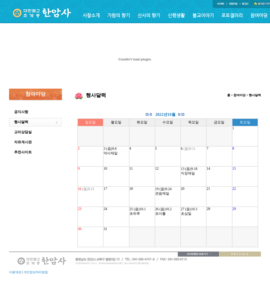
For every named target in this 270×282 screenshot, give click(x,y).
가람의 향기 (118, 15)
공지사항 (21, 112)
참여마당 (258, 15)
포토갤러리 (232, 15)
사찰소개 (91, 15)
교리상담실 (23, 132)
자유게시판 (23, 142)
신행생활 (176, 15)
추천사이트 (23, 152)
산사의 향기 (149, 15)
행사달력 (21, 122)
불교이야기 (203, 15)
